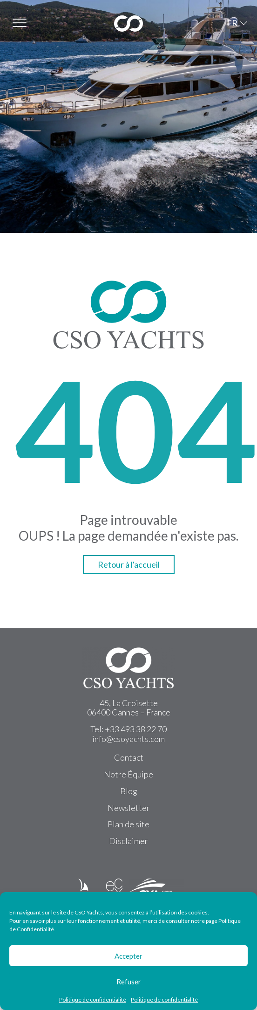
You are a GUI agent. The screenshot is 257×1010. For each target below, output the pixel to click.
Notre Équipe (128, 774)
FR (232, 23)
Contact (128, 757)
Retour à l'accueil (129, 564)
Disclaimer (128, 841)
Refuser (128, 981)
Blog (128, 791)
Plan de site (128, 824)
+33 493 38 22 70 (136, 729)
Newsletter (129, 808)
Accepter (128, 956)
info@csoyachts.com (128, 739)
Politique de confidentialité (92, 999)
